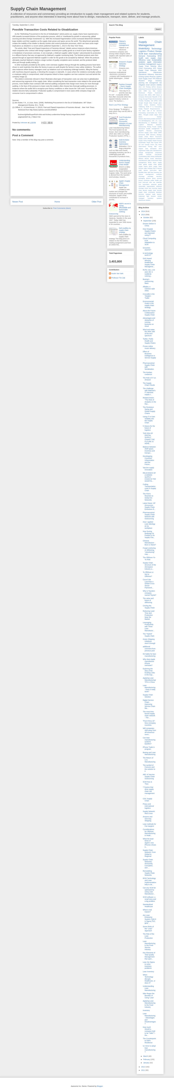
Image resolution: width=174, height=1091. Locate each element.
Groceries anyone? (147, 249)
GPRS (156, 101)
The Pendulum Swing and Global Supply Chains (149, 410)
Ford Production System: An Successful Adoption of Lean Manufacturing (125, 121)
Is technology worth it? (148, 254)
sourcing (154, 188)
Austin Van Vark (117, 273)
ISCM (147, 106)
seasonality (142, 186)
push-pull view (147, 182)
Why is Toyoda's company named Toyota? (149, 593)
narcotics (159, 176)
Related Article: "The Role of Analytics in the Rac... (149, 401)
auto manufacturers (156, 150)
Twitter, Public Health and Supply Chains (149, 341)
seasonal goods (156, 184)
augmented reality (144, 150)
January (146, 1063)
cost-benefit (158, 154)
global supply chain (150, 164)
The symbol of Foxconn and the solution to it (149, 768)
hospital (150, 168)
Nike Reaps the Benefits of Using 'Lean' (148, 996)
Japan (156, 114)
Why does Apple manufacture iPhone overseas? (149, 662)
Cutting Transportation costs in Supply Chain (149, 487)
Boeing (159, 89)
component (158, 152)
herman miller (143, 168)
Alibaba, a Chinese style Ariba (149, 289)
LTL (156, 121)
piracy (154, 178)
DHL (146, 95)
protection (147, 180)
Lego (160, 122)
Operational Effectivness (150, 72)
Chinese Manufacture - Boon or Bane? (149, 543)
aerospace (153, 148)
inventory (144, 48)
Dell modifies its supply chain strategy (125, 230)
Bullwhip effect (156, 66)
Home (57, 202)
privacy (141, 180)
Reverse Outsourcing (154, 130)
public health (155, 180)
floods (150, 162)
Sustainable (142, 142)
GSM (160, 101)
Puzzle (154, 126)
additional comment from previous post (149, 649)
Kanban (159, 117)
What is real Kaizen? (147, 911)
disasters (142, 81)
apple (149, 62)
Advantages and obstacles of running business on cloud (149, 322)
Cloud (141, 68)
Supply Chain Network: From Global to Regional (149, 853)
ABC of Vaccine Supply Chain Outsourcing (149, 777)
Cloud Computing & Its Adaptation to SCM (149, 241)
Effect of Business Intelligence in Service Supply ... (149, 356)
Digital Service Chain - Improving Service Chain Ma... (149, 704)
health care (144, 58)
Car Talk (152, 91)
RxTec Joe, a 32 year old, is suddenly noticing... (149, 273)
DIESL (150, 95)
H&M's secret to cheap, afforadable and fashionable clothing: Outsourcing (120, 209)
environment (155, 160)
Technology (156, 49)
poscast (159, 178)
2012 (143, 1067)
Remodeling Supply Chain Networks (149, 873)
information (157, 62)
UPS (160, 142)
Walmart (159, 79)
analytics (142, 62)
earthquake (158, 156)
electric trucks (149, 158)
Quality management (153, 128)
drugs (150, 81)
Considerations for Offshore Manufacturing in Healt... (149, 832)
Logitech (141, 124)
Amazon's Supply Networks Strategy (125, 64)
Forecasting (148, 68)
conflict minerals (145, 154)
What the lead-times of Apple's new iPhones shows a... (149, 843)
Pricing (149, 126)
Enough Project (147, 99)
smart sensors (151, 85)
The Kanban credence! (147, 373)
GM (152, 101)
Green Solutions (150, 105)
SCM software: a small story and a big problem (149, 899)
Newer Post (17, 202)
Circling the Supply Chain (149, 607)
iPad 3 (155, 168)
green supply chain (155, 166)
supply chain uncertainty (147, 192)
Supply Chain (147, 79)
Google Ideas (148, 103)
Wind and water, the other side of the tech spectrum (149, 333)
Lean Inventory (148, 972)
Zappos (141, 148)
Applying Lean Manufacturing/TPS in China (149, 680)
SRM (147, 134)
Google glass (157, 103)
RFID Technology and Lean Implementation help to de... (149, 881)
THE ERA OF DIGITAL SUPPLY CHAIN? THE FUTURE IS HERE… (149, 438)
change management (146, 152)
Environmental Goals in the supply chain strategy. (148, 304)
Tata (152, 142)
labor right (147, 172)
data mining (150, 156)
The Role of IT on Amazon (149, 379)
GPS (154, 68)
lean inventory (155, 172)
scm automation (144, 184)
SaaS (140, 79)
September (147, 221)
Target (148, 142)
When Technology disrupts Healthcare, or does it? (149, 979)
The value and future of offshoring (148, 600)
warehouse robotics (144, 200)
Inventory (146, 1010)
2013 (143, 215)
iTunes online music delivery (149, 347)
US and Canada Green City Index (150, 144)
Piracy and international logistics (148, 806)
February (146, 1059)
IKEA (160, 70)
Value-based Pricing (145, 146)
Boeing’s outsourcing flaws (148, 281)
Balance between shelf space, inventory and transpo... (149, 450)
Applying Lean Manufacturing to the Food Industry (149, 1004)
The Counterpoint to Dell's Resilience (149, 1041)
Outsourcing (142, 126)
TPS (154, 79)
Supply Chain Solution (148, 696)
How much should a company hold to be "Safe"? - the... (149, 1031)
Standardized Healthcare (148, 905)
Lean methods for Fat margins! (149, 825)
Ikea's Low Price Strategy (118, 105)
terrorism (141, 194)
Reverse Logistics (156, 76)
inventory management (147, 64)
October (146, 217)
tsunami (153, 196)
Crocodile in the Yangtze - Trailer (149, 296)
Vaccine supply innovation (148, 469)
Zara (146, 148)
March (145, 1056)
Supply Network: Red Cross (149, 812)
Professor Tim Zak (118, 278)
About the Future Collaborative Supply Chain (149, 313)
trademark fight (144, 196)
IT (150, 106)
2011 (140, 87)
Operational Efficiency (146, 74)
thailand (148, 194)
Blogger (100, 1086)
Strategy (159, 134)
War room (158, 146)
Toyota (156, 142)
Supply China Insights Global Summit (150, 140)
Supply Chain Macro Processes (150, 136)
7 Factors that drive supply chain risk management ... (149, 791)
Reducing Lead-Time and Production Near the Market (149, 615)
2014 (143, 211)
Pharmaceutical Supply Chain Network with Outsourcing (149, 516)
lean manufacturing (153, 54)
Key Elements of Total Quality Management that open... (149, 956)
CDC (140, 91)
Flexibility (147, 101)
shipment (159, 186)
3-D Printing (147, 87)
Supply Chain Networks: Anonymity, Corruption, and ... (148, 864)
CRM (145, 91)
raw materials (157, 182)
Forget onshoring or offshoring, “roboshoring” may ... (149, 551)
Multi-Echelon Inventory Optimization (124, 142)
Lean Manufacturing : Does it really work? (149, 688)
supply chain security (155, 190)
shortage (141, 188)
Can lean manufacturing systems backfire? (149, 741)
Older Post (96, 202)
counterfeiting (143, 156)
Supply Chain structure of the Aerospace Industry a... (149, 566)
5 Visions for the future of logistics (149, 428)
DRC (154, 95)
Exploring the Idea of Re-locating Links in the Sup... (149, 672)
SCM (141, 54)
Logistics (142, 51)
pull (161, 180)
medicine (159, 174)
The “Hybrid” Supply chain (148, 635)
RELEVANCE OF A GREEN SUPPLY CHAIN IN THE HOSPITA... (149, 477)
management (150, 174)
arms (160, 148)
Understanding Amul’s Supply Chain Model (124, 162)
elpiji (149, 160)
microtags (142, 176)
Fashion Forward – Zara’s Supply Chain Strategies (125, 86)
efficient (141, 158)
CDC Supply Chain (147, 800)
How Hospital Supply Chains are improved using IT (149, 232)
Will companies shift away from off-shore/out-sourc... (149, 731)
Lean (149, 60)
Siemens (153, 134)
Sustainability (157, 60)
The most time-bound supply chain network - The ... (149, 715)
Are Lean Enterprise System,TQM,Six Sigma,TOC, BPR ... (149, 919)
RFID (160, 56)
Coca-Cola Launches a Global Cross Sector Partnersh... (148, 584)
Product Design (154, 51)
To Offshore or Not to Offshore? (148, 574)
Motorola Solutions (154, 124)
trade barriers (157, 194)
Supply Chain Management (38, 8)
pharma (148, 178)
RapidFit (141, 130)
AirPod (154, 87)
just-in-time (153, 170)
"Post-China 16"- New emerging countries (149, 723)
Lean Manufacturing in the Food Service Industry (149, 945)
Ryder (155, 132)
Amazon (159, 87)
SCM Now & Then (147, 783)
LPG (153, 121)
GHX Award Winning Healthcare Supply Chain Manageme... (149, 263)
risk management (152, 83)
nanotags (150, 176)
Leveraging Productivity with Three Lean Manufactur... (148, 627)
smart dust (148, 188)
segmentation (151, 186)
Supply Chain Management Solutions (150, 138)
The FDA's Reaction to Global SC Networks (148, 497)
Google (141, 103)
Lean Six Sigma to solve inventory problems (149, 965)
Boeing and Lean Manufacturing (149, 754)
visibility (159, 85)
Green (140, 105)
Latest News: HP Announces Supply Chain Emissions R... (149, 506)
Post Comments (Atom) (62, 208)
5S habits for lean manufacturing (149, 655)
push (140, 182)
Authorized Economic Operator (148, 89)
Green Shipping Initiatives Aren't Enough (149, 641)
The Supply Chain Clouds (149, 384)
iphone (146, 170)
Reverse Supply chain (146, 132)
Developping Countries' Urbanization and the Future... (148, 460)
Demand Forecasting (147, 56)
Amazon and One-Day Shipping (147, 819)
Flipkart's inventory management (124, 43)
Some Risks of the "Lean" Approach (148, 929)
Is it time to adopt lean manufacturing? (149, 1049)
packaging (142, 178)
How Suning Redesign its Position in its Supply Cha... (149, 534)
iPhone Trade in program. (149, 748)
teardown (159, 192)
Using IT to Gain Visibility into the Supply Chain (149, 420)
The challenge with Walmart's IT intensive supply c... (149, 391)
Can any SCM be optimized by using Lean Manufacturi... (149, 891)
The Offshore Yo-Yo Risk (149, 558)
